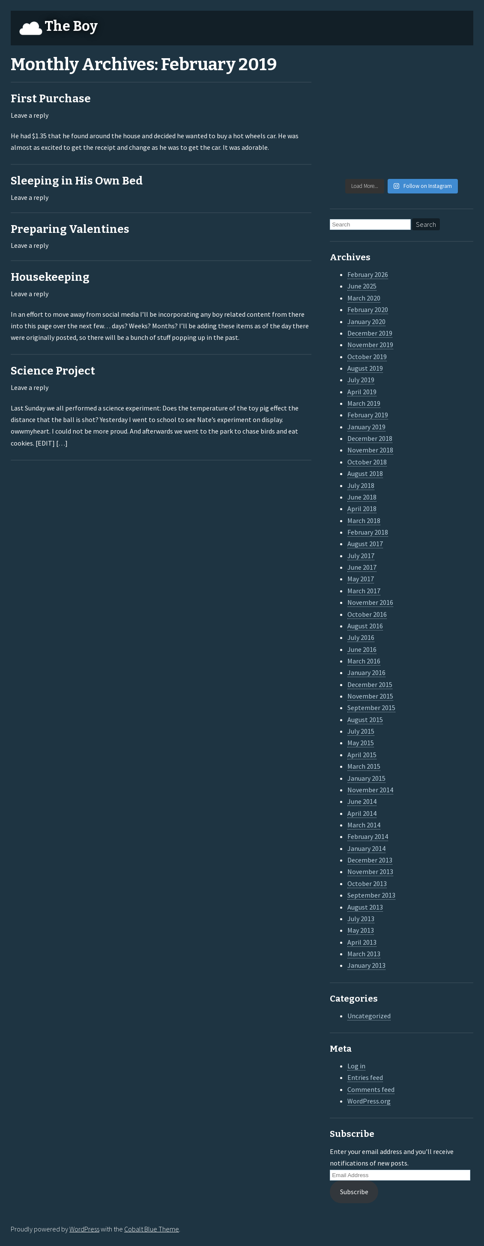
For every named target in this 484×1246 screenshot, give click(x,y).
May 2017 (360, 578)
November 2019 (370, 344)
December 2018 (369, 438)
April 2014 (361, 813)
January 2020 (366, 321)
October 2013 (367, 883)
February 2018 (367, 532)
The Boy (71, 26)
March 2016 (363, 661)
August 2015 (365, 719)
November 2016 (370, 602)
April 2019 (361, 391)
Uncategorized (369, 1015)
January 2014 (366, 848)
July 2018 (360, 485)
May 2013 (360, 930)
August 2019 (365, 368)
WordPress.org (369, 1101)
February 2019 (367, 414)
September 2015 (371, 707)
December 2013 (369, 860)
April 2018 (361, 508)
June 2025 (361, 286)
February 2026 (367, 274)
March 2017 (363, 590)
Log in (356, 1066)
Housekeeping (50, 277)
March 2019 (363, 403)
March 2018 (363, 520)
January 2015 (366, 778)
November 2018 (370, 450)
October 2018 (367, 462)
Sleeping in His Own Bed (77, 180)
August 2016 (365, 626)
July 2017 (360, 555)
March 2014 (363, 825)
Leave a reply (29, 115)
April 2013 (361, 942)
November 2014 (370, 789)
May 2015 (360, 742)
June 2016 (361, 649)
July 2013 (360, 918)
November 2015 (370, 696)
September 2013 (371, 895)
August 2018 (365, 473)
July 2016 (360, 637)
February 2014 (367, 836)
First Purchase (51, 98)
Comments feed (370, 1089)
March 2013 (363, 953)
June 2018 (361, 497)
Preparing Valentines (70, 229)
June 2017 (361, 567)
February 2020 (367, 309)
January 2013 (366, 965)
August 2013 (365, 907)
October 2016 (367, 614)
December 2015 (369, 684)
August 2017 (365, 543)
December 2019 (369, 333)
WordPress (84, 1229)
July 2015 (360, 731)
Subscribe (354, 1191)
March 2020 (363, 298)
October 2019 (367, 356)
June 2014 (361, 801)
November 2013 (370, 871)
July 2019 (360, 379)
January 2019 (366, 426)
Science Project (53, 371)
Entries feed (365, 1077)
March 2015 (363, 766)
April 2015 (361, 754)
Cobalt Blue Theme (151, 1229)
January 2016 (366, 672)
